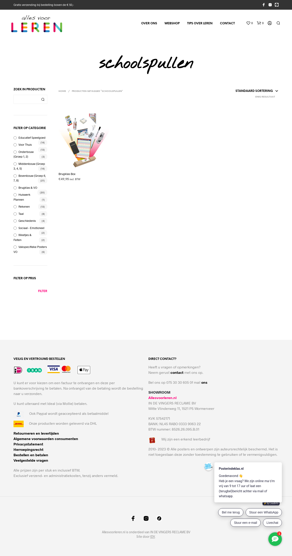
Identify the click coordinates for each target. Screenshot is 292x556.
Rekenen (24, 206)
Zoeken (42, 99)
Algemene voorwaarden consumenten (46, 438)
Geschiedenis (27, 220)
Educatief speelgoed (31, 137)
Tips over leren (200, 23)
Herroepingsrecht (28, 449)
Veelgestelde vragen (31, 460)
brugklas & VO (27, 187)
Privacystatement (28, 444)
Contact (227, 23)
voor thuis (25, 144)
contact (176, 372)
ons (204, 382)
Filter (42, 291)
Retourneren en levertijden (36, 433)
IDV (152, 536)
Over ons (149, 23)
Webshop (172, 23)
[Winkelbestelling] (243, 91)
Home (62, 91)
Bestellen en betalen (31, 455)
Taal (21, 214)
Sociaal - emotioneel (31, 228)
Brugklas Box (67, 174)
